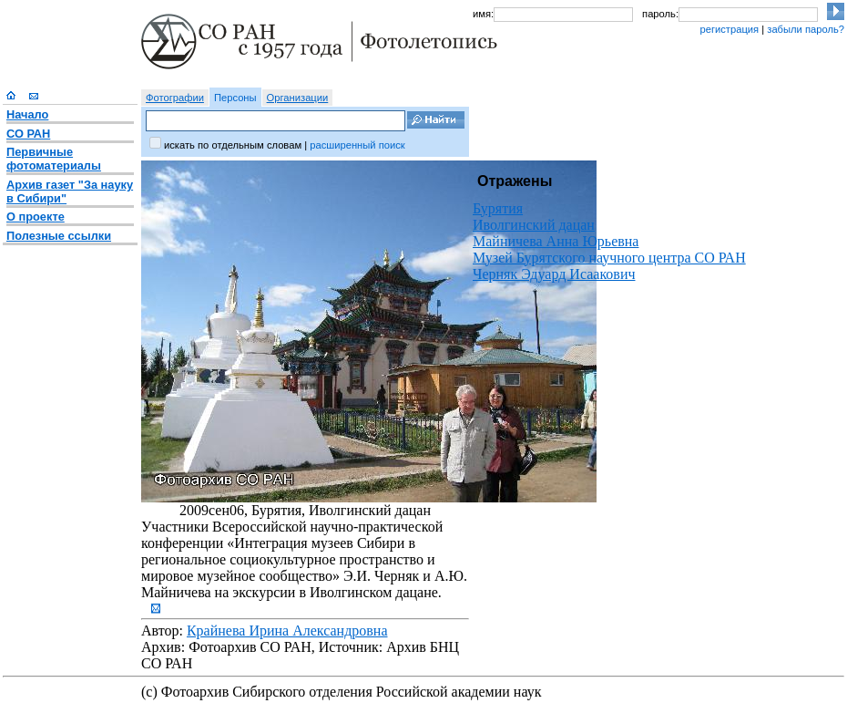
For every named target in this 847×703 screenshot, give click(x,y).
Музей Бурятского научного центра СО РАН (609, 257)
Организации (298, 97)
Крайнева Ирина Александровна (287, 630)
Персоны (235, 97)
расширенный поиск (357, 145)
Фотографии (175, 97)
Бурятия (498, 208)
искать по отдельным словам (232, 145)
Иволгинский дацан (534, 225)
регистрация (729, 29)
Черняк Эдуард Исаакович (554, 274)
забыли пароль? (805, 29)
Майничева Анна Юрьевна (555, 241)
